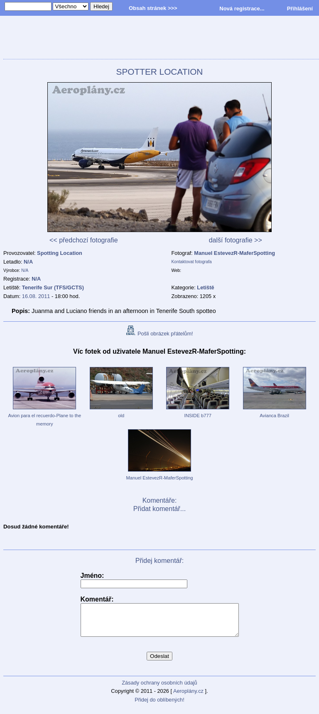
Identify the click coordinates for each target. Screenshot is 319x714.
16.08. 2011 (36, 296)
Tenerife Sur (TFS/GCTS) (53, 287)
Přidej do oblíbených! (159, 706)
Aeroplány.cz (188, 697)
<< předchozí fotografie (83, 240)
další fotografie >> (235, 240)
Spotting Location (59, 253)
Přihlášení (300, 8)
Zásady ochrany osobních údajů (159, 689)
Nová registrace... (241, 8)
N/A (28, 262)
